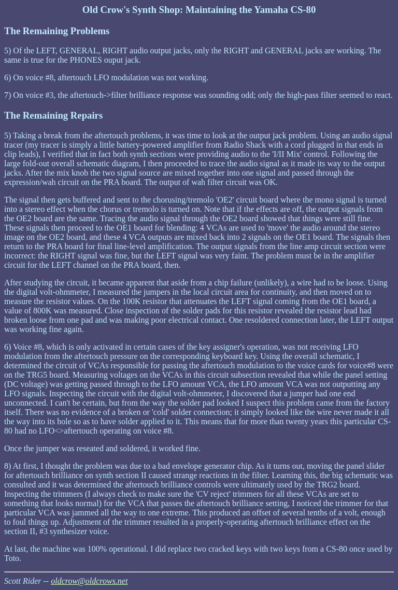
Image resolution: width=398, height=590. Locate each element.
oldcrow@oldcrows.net (89, 581)
